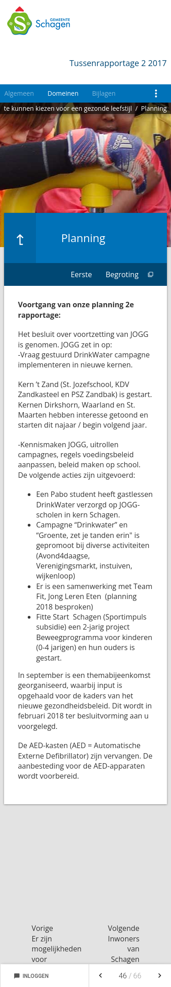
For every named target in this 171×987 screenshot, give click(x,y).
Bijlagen (104, 93)
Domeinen (63, 93)
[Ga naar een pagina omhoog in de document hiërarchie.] (20, 238)
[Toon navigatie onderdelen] (156, 93)
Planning (154, 108)
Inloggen (31, 976)
